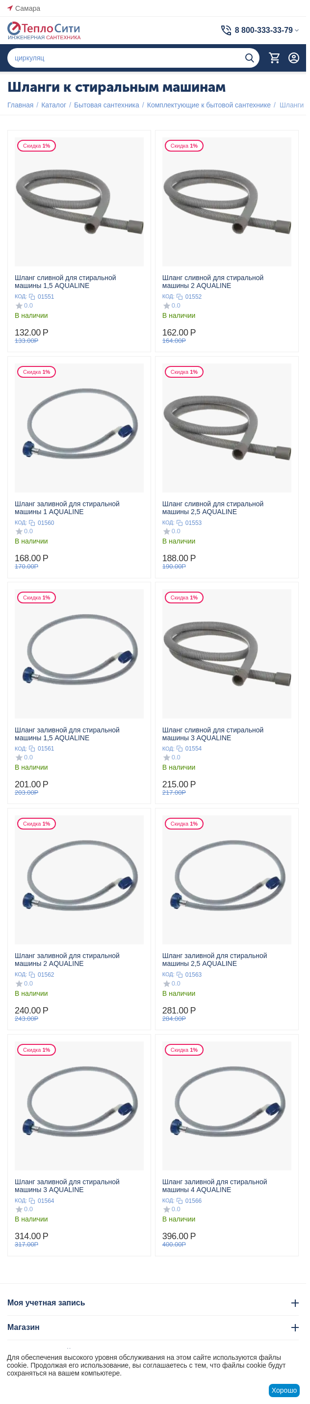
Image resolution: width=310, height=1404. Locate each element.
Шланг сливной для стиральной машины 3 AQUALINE (213, 734)
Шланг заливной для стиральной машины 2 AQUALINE (67, 959)
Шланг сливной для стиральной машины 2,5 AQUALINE (213, 508)
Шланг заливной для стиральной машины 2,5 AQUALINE (214, 959)
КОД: (21, 296)
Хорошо (284, 1390)
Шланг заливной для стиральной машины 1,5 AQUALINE (67, 734)
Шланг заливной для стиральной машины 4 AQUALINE (214, 1186)
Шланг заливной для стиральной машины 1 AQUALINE (67, 508)
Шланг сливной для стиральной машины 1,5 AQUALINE (65, 281)
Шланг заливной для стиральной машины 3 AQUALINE (67, 1186)
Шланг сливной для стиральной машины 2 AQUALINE (213, 281)
